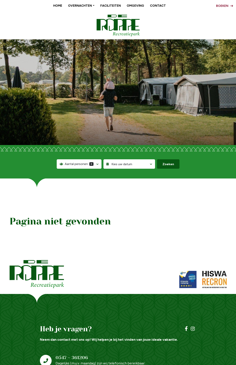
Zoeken (168, 164)
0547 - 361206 (72, 357)
